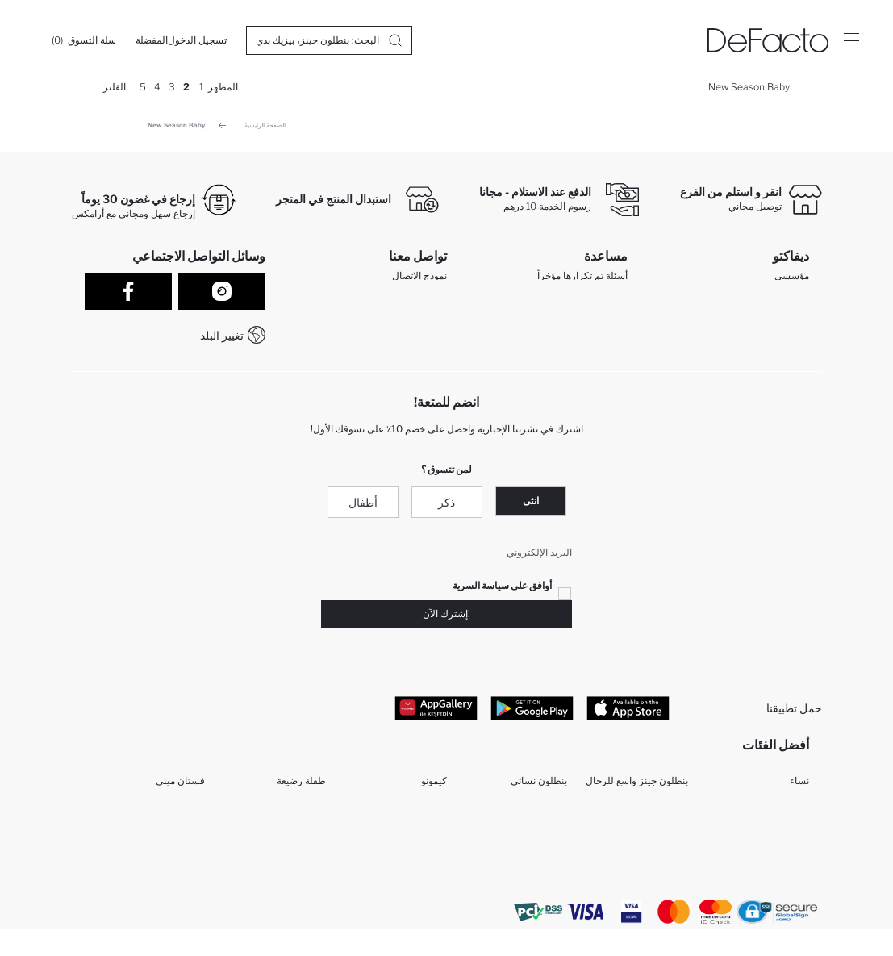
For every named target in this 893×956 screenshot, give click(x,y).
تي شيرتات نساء (172, 892)
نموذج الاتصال (419, 279)
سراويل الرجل (538, 866)
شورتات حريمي (778, 892)
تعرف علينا (787, 300)
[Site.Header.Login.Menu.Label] (851, 40)
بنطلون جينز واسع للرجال (637, 789)
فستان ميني (180, 789)
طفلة (677, 866)
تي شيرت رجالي (534, 892)
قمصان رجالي (418, 892)
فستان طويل (178, 840)
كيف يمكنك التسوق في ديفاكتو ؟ (556, 342)
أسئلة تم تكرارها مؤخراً (582, 279)
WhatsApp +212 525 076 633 (379, 321)
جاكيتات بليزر (540, 840)
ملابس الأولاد (784, 866)
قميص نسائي (540, 814)
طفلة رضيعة (301, 789)
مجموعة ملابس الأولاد (404, 840)
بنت (801, 840)
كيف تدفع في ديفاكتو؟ (584, 363)
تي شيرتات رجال (171, 866)
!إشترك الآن (446, 618)
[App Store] (628, 711)
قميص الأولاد (421, 866)
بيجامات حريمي (657, 814)
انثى (531, 505)
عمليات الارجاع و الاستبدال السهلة (559, 300)
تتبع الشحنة (599, 321)
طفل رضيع (304, 814)
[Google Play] (532, 711)
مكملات (189, 814)
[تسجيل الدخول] (197, 40)
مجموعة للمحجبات (288, 866)
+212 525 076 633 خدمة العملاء (379, 342)
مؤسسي (791, 279)
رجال (798, 814)
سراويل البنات (418, 814)
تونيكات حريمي (658, 892)
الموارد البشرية (779, 321)
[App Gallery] (436, 711)
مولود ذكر (668, 840)
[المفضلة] (152, 40)
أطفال (363, 506)
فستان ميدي (301, 840)
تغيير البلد (222, 335)
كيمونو (434, 789)
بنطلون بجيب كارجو (286, 892)
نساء (799, 789)
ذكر (446, 506)
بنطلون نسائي (539, 789)
